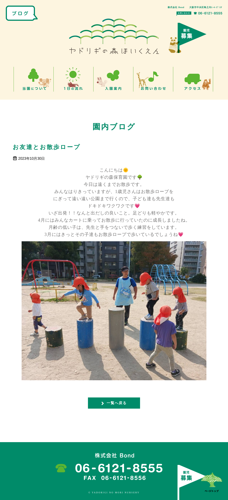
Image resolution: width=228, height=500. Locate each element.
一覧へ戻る (114, 403)
